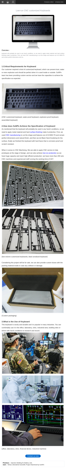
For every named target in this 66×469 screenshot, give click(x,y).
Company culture (49, 2)
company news (59, 2)
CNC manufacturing (13, 135)
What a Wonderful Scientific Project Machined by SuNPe (26, 465)
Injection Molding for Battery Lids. (21, 463)
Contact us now (33, 456)
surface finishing (36, 132)
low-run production (50, 153)
